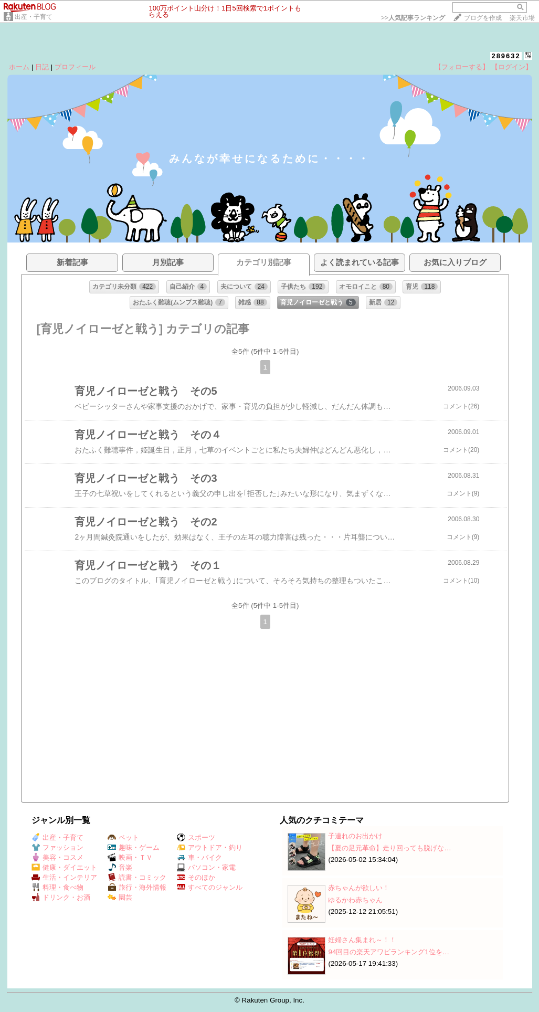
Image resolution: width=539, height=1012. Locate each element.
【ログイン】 (511, 67)
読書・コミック (137, 877)
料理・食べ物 (57, 887)
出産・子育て (33, 16)
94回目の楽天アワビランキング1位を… (388, 952)
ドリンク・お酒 (60, 897)
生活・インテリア (64, 877)
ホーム (19, 67)
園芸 (120, 897)
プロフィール (75, 67)
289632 (505, 56)
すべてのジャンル (209, 887)
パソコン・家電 (206, 867)
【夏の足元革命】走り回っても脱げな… (389, 848)
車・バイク (199, 857)
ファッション (57, 847)
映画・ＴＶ (130, 857)
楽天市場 (522, 18)
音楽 (120, 867)
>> (413, 18)
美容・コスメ (57, 857)
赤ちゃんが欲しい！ (358, 888)
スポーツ (196, 837)
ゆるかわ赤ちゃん (355, 900)
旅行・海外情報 (137, 887)
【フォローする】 (462, 67)
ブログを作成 (483, 18)
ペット (123, 837)
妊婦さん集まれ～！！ (362, 940)
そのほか (196, 877)
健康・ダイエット (64, 867)
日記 (42, 67)
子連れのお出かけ (355, 836)
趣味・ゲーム (134, 847)
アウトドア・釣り (209, 847)
